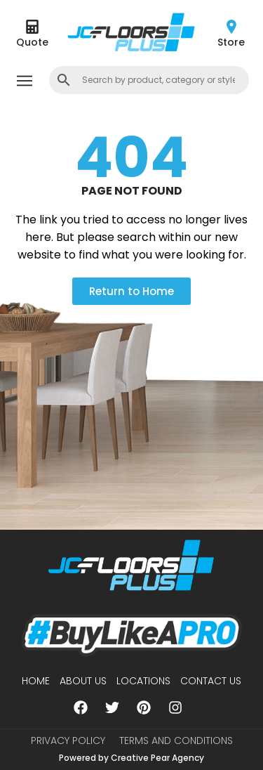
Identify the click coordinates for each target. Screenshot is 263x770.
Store (231, 42)
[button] (24, 82)
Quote (32, 42)
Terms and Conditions (176, 740)
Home (36, 681)
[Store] (231, 27)
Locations (143, 681)
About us (83, 681)
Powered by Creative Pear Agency (131, 758)
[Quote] (32, 27)
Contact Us (210, 681)
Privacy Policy (68, 740)
